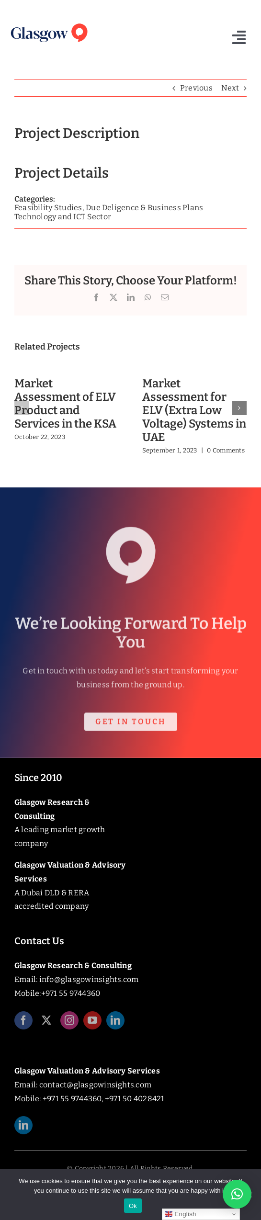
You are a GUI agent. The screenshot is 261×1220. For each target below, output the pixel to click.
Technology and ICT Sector (62, 216)
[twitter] (46, 1024)
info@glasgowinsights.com (89, 979)
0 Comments (225, 450)
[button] (21, 408)
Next (230, 87)
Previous (196, 87)
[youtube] (92, 1024)
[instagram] (69, 1024)
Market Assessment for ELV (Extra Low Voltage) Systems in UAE (194, 410)
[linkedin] (115, 1024)
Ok (133, 1205)
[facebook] (23, 1024)
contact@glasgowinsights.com (95, 1084)
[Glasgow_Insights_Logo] (48, 23)
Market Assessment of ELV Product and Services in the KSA (65, 403)
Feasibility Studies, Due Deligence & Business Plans (108, 207)
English (180, 1214)
